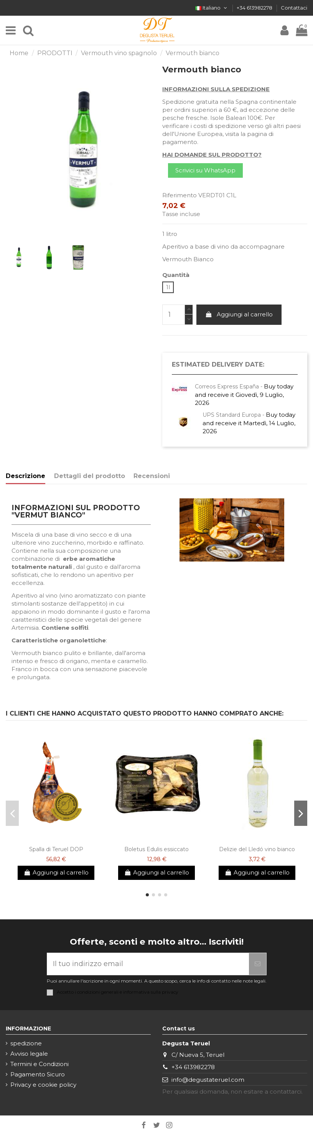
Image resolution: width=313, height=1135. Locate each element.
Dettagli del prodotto (89, 476)
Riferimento (179, 195)
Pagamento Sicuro (37, 1074)
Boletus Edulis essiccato (156, 849)
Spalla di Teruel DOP (56, 849)
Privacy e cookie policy (43, 1084)
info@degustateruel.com (207, 1079)
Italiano (211, 8)
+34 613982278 (255, 8)
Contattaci (294, 8)
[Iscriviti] (257, 964)
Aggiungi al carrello (239, 314)
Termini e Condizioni (39, 1064)
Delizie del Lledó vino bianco (257, 849)
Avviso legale (29, 1053)
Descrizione (25, 476)
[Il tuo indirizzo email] (148, 964)
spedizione (26, 1043)
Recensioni (151, 476)
